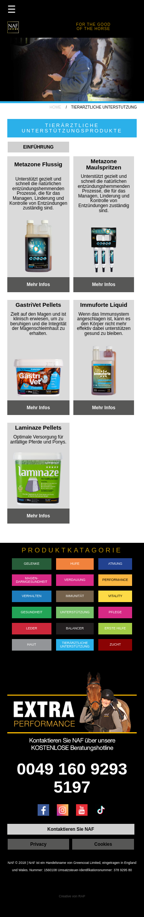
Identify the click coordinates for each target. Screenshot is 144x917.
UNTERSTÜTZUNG (75, 612)
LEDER (31, 628)
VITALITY (115, 596)
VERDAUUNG (74, 580)
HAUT (31, 644)
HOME (55, 107)
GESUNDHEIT (32, 612)
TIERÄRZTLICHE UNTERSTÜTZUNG (75, 644)
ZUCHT (115, 644)
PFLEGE (115, 612)
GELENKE (32, 564)
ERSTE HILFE (115, 628)
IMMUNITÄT (75, 596)
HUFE (74, 564)
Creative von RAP (72, 896)
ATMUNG (115, 564)
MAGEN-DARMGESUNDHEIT (31, 579)
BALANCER (75, 628)
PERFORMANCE (115, 580)
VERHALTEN (31, 596)
